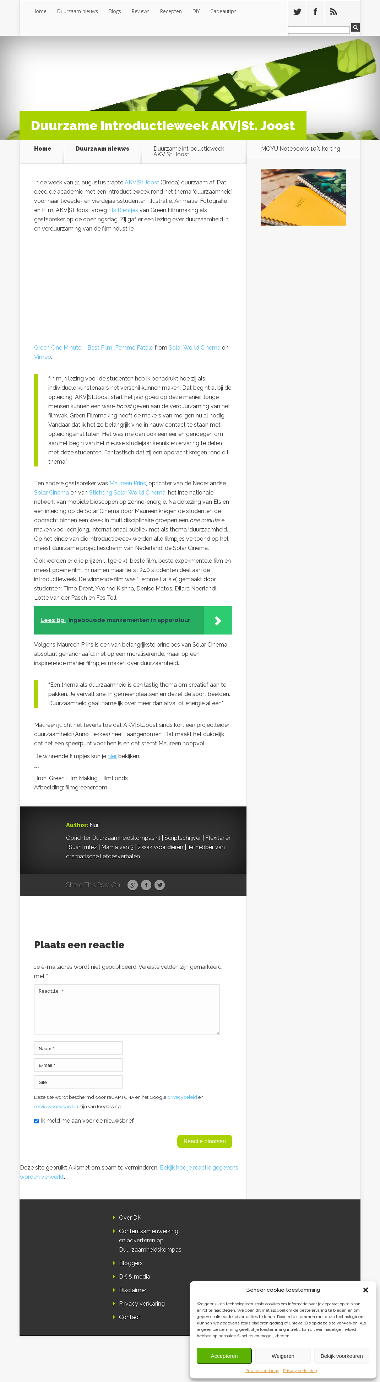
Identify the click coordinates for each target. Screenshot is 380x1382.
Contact (129, 1325)
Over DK (130, 1226)
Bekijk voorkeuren (342, 1356)
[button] (365, 1290)
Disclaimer (132, 1298)
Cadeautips (223, 11)
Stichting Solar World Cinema (127, 492)
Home (39, 11)
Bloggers (131, 1271)
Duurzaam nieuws (77, 11)
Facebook (146, 885)
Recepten (171, 11)
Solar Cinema (51, 492)
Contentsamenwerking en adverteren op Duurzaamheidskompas (150, 1249)
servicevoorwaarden (56, 1115)
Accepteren (224, 1356)
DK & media (134, 1285)
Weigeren (283, 1356)
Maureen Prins (127, 483)
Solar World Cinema (195, 347)
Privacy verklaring (262, 1370)
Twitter (159, 885)
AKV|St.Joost (142, 182)
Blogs (115, 11)
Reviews (141, 11)
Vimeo (42, 356)
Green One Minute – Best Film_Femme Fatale (93, 347)
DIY (196, 11)
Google (132, 885)
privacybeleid (182, 1105)
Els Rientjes (123, 210)
